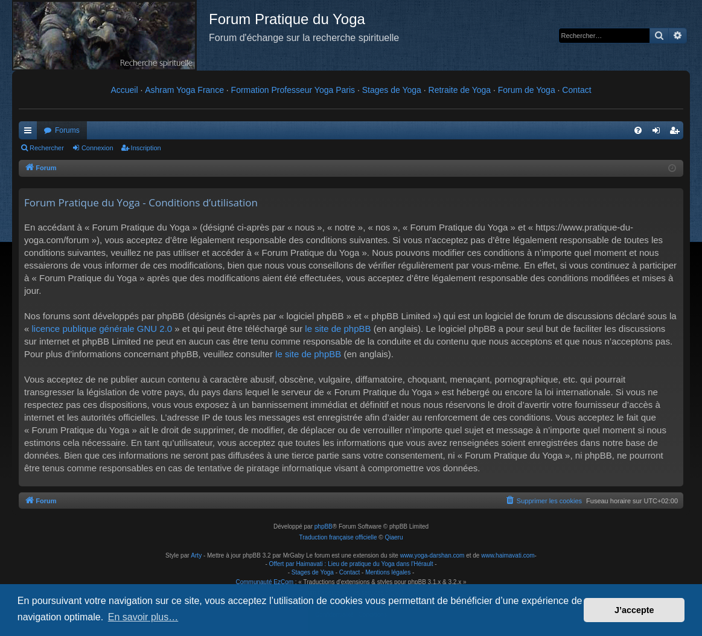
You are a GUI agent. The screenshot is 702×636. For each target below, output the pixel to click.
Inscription (146, 147)
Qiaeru (394, 537)
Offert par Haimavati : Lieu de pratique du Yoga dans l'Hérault (351, 564)
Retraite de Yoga (460, 90)
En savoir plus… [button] (143, 617)
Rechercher (47, 147)
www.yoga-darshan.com (432, 555)
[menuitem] (638, 130)
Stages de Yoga (391, 90)
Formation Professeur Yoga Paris (293, 90)
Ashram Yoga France (184, 90)
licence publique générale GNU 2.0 (102, 328)
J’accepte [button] (634, 610)
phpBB (323, 526)
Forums (67, 130)
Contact (576, 90)
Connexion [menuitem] (659, 132)
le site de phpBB (338, 328)
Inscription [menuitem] (677, 132)
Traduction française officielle (338, 537)
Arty (196, 555)
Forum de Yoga (526, 90)
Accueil (124, 90)
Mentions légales (387, 572)
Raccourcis (30, 132)
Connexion (97, 147)
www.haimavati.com (507, 555)
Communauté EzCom (264, 582)
